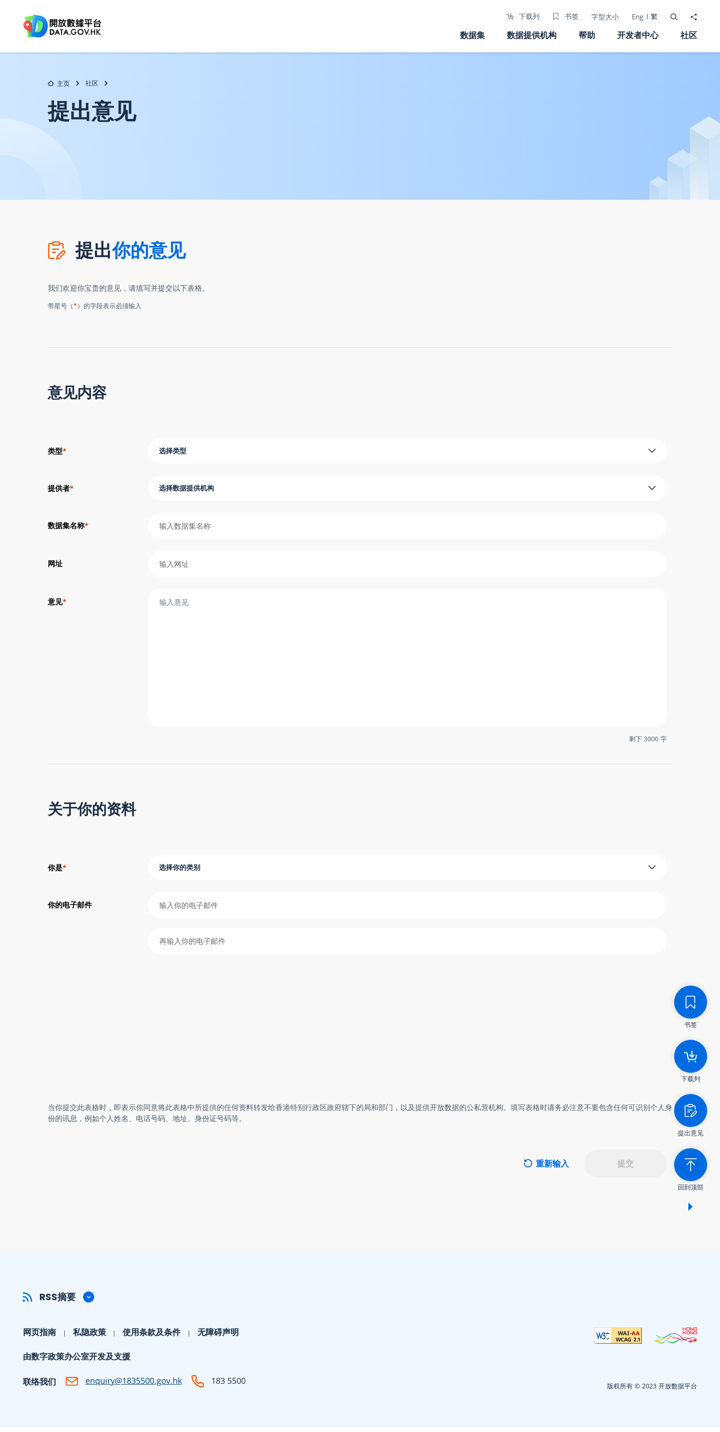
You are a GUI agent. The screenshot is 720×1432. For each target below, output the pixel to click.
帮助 (587, 34)
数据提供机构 (532, 34)
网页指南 (39, 1336)
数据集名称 (68, 527)
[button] (360, 1301)
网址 (55, 565)
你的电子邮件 (70, 907)
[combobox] (407, 451)
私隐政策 (89, 1336)
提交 (625, 1167)
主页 (59, 83)
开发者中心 (637, 34)
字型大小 (604, 16)
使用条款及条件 (151, 1336)
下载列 (522, 16)
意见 (57, 603)
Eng (636, 16)
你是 (57, 869)
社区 (689, 34)
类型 (57, 451)
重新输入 (546, 1168)
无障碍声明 (218, 1336)
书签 (564, 16)
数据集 (472, 34)
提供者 (61, 489)
